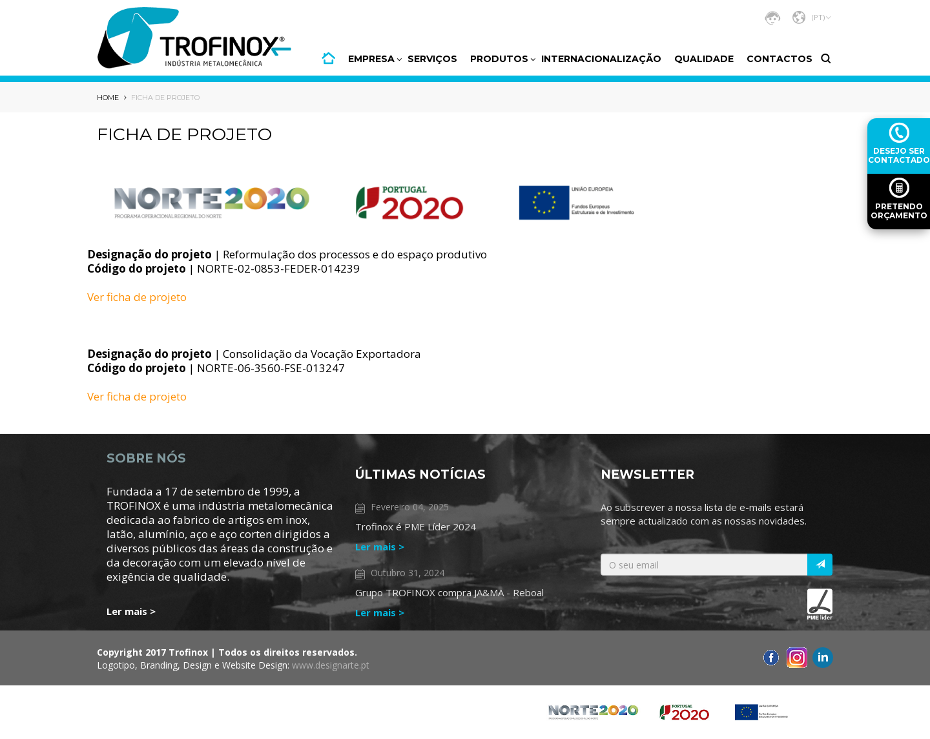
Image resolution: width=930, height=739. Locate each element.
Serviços (432, 59)
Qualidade (704, 59)
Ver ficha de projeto (137, 296)
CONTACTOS (779, 59)
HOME (328, 58)
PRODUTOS (499, 59)
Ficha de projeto (165, 97)
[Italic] (819, 565)
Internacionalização (601, 59)
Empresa (371, 59)
